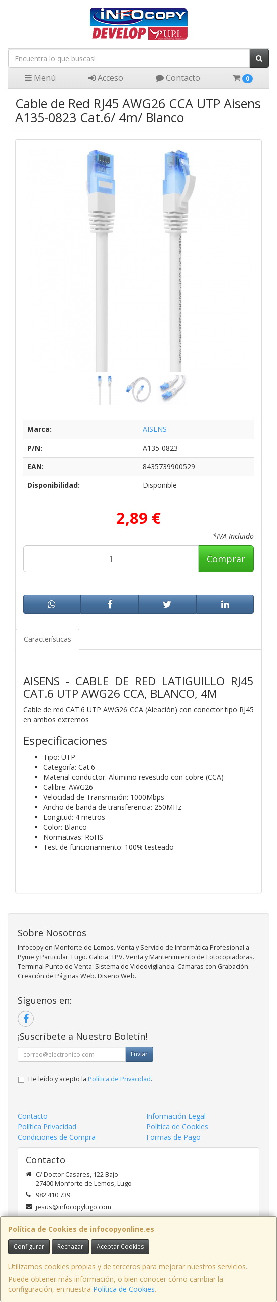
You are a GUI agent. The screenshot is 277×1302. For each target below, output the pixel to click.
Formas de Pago (173, 1137)
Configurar (29, 1246)
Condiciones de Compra (57, 1137)
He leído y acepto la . (90, 1079)
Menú (40, 77)
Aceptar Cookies (120, 1246)
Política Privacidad (47, 1126)
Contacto (178, 77)
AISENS (155, 429)
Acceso (105, 77)
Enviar (139, 1054)
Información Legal (176, 1116)
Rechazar (70, 1246)
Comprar (226, 559)
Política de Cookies (124, 1289)
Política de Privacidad (119, 1079)
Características (47, 639)
